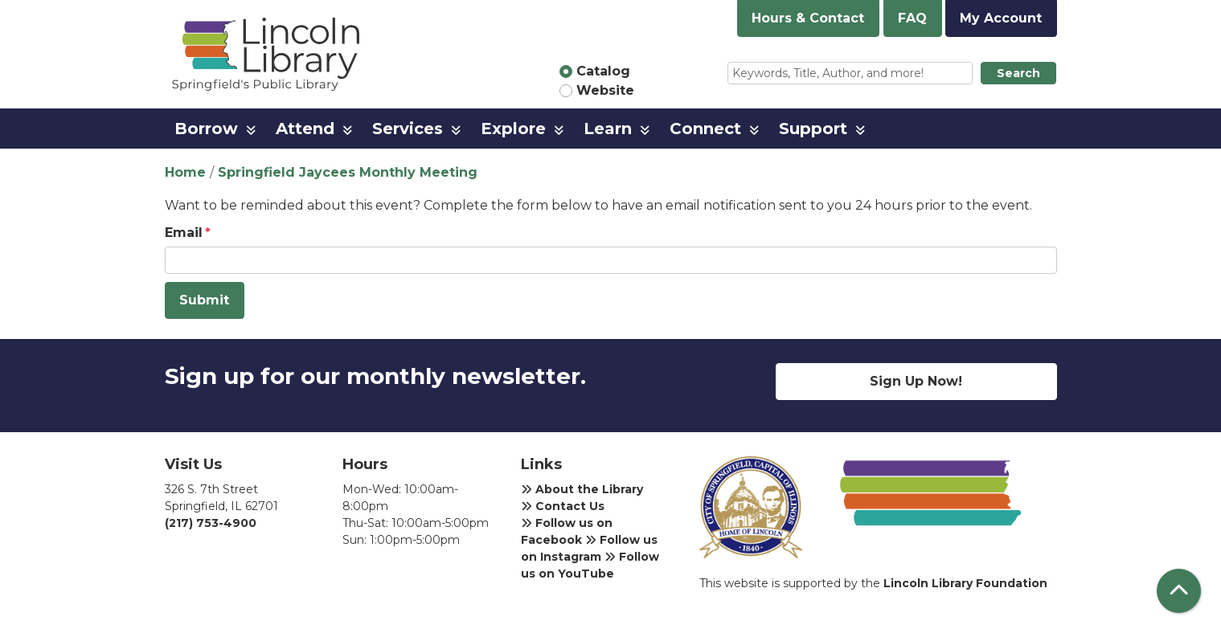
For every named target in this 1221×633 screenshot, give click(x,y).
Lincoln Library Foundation (965, 583)
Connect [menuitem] (705, 128)
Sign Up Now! (916, 381)
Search (1018, 73)
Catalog (603, 71)
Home (185, 172)
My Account (1001, 18)
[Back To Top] (1179, 591)
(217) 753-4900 (210, 523)
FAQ (912, 18)
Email (184, 232)
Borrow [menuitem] (206, 128)
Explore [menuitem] (513, 128)
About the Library (582, 489)
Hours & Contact (808, 18)
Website (605, 90)
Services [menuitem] (407, 128)
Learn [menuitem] (608, 128)
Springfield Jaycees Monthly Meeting (347, 172)
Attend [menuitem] (305, 128)
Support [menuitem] (813, 128)
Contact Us (562, 506)
